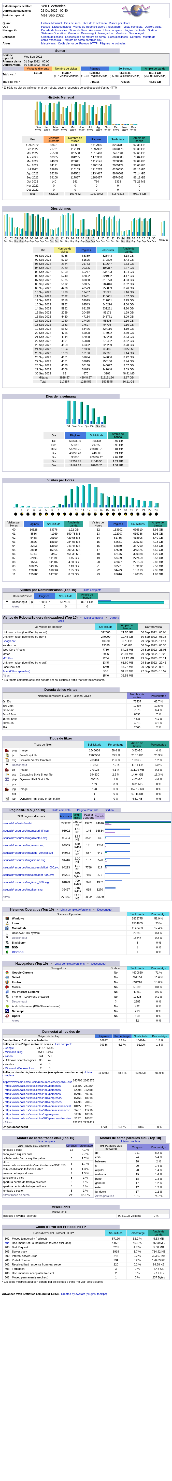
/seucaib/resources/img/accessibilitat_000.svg (31, 867)
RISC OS (17, 952)
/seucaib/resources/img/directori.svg (25, 838)
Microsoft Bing (14, 1052)
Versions (73, 33)
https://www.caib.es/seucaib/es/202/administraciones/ (38, 1106)
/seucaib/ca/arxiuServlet (17, 823)
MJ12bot (8, 658)
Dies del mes (72, 23)
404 (7, 1242)
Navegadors (105, 33)
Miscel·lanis (48, 43)
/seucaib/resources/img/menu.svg (23, 845)
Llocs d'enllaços (118, 36)
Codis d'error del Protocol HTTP (77, 43)
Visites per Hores (120, 23)
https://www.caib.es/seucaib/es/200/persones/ (33, 1093)
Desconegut (88, 33)
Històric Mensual (51, 23)
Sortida (152, 30)
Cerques (135, 36)
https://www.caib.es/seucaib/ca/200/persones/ (33, 1085)
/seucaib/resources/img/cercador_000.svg (28, 874)
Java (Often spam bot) (16, 671)
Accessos (95, 30)
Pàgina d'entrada (135, 30)
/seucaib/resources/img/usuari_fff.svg (26, 830)
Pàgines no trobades (113, 43)
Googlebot (9, 641)
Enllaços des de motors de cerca (85, 36)
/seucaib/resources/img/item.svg (22, 889)
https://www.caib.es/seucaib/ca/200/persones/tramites (38, 1118)
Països (45, 26)
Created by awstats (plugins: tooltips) (84, 1293)
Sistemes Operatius (53, 33)
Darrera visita (153, 26)
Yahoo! (9, 1056)
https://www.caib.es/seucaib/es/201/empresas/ (33, 1097)
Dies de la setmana (95, 23)
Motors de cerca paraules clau (83, 39)
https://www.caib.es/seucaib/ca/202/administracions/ (37, 1110)
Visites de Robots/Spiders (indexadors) (97, 26)
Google (9, 1047)
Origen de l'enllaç (52, 36)
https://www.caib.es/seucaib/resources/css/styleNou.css (37, 1081)
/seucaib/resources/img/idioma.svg (24, 860)
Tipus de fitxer (78, 30)
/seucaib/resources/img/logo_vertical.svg (28, 852)
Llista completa (61, 26)
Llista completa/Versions (76, 909)
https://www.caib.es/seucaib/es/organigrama (32, 1114)
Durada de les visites (54, 30)
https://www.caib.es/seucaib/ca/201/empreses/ (33, 1102)
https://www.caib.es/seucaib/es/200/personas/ (33, 1089)
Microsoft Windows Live (19, 1068)
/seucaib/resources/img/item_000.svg (26, 882)
